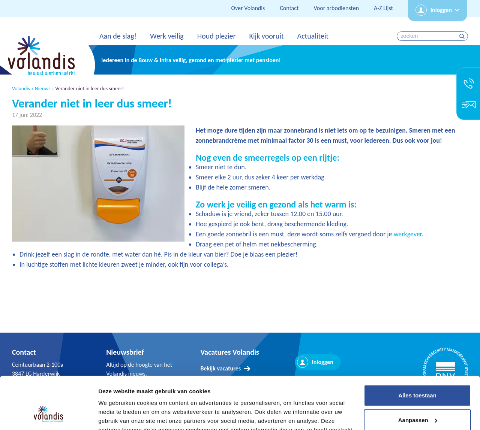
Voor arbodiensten (336, 8)
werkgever (408, 234)
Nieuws (43, 89)
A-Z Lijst (383, 8)
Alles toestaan (417, 351)
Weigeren (417, 400)
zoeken (463, 36)
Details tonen (116, 415)
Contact (289, 8)
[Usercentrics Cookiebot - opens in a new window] (48, 415)
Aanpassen (417, 375)
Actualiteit (313, 35)
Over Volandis (248, 8)
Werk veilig (167, 35)
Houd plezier (216, 35)
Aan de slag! (117, 35)
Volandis (21, 89)
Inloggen (441, 9)
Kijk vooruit (266, 35)
